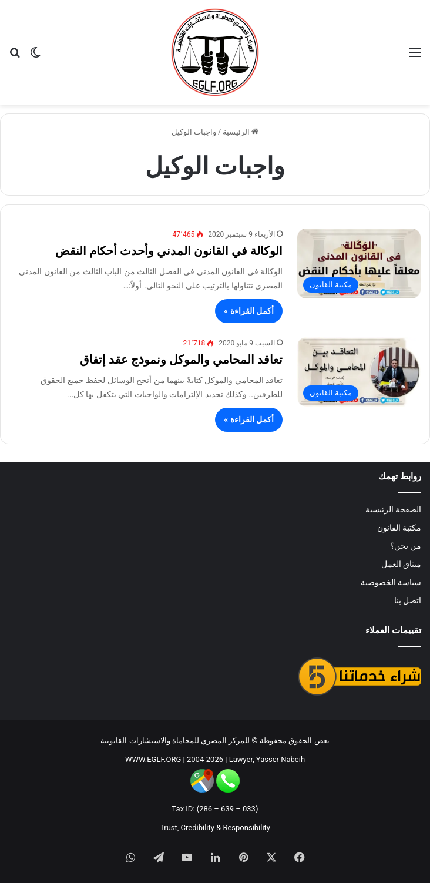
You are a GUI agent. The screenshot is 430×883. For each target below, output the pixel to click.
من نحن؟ (405, 545)
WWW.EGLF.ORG (153, 759)
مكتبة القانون (399, 527)
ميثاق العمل (401, 564)
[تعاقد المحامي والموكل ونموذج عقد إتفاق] (359, 372)
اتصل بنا (407, 600)
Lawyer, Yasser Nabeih (267, 759)
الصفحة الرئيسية (393, 509)
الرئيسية (240, 131)
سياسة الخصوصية (391, 582)
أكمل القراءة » (249, 310)
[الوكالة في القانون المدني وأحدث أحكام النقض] (359, 263)
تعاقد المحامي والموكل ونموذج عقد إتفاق (181, 359)
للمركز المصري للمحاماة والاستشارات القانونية (175, 740)
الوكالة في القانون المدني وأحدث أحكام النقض (169, 251)
